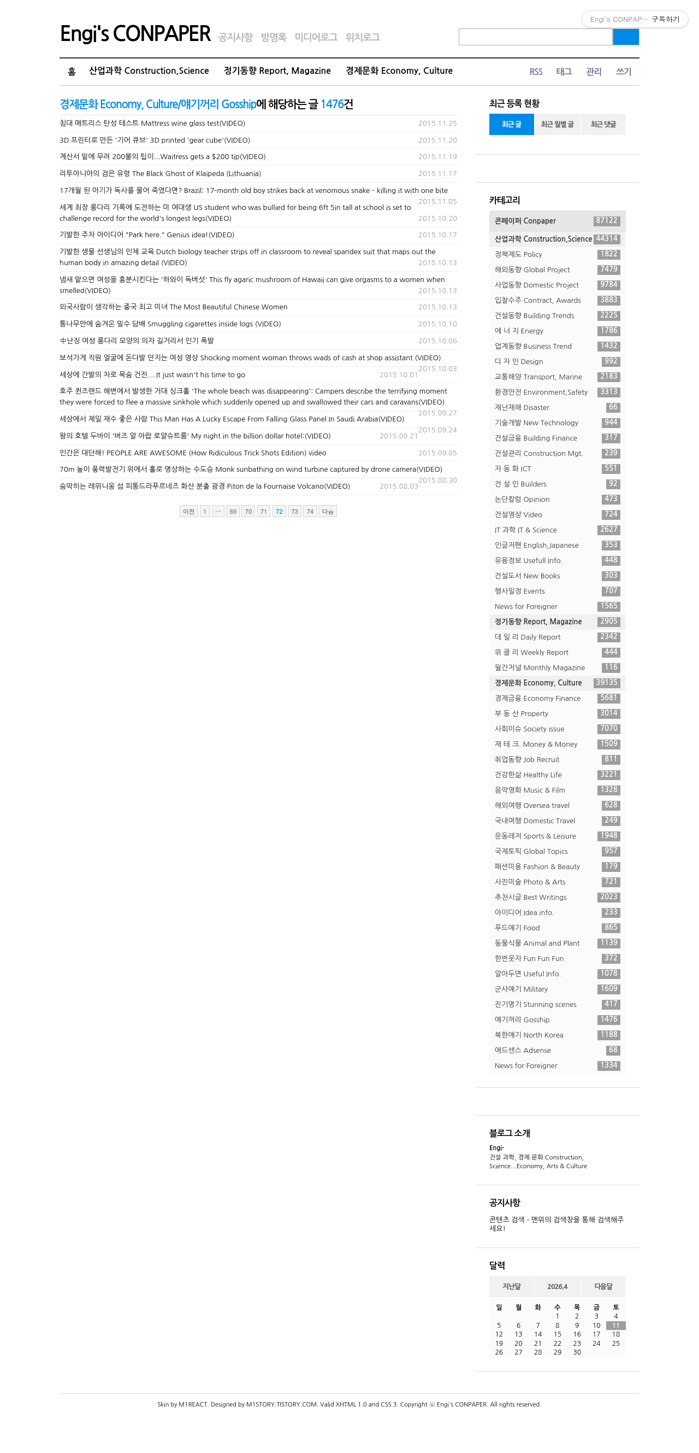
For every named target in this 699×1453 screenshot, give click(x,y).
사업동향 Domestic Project (557, 285)
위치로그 (363, 38)
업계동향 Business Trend (557, 346)
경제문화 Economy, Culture (399, 71)
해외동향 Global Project (557, 270)
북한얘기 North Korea (557, 1035)
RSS (535, 72)
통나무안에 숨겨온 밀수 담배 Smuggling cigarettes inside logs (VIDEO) (170, 323)
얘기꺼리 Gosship (557, 1020)
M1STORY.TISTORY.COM (281, 1405)
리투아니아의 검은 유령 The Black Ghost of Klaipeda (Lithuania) (161, 173)
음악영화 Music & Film (557, 790)
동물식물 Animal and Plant (557, 943)
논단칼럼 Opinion (557, 500)
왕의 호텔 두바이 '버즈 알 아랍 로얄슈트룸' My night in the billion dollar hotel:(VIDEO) (195, 436)
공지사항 (235, 38)
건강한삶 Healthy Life (557, 775)
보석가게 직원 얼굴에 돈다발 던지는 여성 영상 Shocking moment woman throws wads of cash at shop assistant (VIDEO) (250, 357)
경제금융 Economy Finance (557, 699)
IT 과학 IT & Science (557, 530)
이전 (189, 511)
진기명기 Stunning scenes (557, 1005)
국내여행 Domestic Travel (557, 821)
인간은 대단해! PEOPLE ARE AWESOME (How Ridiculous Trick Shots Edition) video (193, 452)
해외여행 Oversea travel (557, 806)
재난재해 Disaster (557, 408)
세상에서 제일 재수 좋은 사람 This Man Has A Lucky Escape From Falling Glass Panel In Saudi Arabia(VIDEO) (232, 419)
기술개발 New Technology (557, 423)
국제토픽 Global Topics (557, 852)
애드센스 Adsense (557, 1051)
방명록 (273, 38)
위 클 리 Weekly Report (557, 653)
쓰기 (623, 72)
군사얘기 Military (557, 989)
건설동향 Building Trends (557, 316)
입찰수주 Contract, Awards (557, 301)
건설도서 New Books (557, 576)
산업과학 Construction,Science (149, 71)
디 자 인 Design (557, 362)
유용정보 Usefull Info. (557, 561)
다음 (328, 511)
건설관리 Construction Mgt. (557, 454)
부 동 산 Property (557, 714)
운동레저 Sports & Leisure (557, 836)
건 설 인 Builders (557, 484)
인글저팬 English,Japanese (557, 545)
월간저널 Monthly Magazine (557, 668)
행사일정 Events (557, 591)
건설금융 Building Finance (557, 438)
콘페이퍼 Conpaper (557, 221)
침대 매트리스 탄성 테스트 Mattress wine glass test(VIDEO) (153, 123)
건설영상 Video (557, 515)
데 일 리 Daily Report (557, 637)
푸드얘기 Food (557, 928)
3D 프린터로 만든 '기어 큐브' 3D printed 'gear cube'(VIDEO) (155, 140)
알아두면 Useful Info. (557, 974)
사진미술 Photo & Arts (557, 882)
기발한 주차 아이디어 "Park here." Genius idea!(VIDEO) (147, 234)
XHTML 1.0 (351, 1405)
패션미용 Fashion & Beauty (557, 867)
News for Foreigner (557, 607)
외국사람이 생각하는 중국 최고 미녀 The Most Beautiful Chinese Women (174, 306)
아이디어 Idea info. (557, 913)
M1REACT (193, 1405)
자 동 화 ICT (557, 469)
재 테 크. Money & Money (557, 744)
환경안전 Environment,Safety (557, 392)
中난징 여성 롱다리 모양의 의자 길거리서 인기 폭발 (137, 340)
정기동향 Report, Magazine (277, 71)
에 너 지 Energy (557, 331)
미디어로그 (315, 38)
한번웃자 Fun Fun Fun (557, 959)
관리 (593, 72)
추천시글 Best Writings (557, 898)
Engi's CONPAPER (135, 34)
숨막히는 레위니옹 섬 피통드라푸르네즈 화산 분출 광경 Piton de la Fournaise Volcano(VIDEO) (205, 486)
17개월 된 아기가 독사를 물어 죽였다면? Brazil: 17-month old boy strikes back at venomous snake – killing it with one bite (254, 190)
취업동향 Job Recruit (557, 760)
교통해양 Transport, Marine (557, 377)
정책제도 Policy (557, 255)
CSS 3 (388, 1405)
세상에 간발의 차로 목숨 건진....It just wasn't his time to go (152, 374)
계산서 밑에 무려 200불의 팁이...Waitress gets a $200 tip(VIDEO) (163, 156)
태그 (563, 72)
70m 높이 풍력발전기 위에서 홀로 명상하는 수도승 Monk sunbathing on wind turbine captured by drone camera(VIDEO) (251, 469)
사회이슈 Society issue (557, 729)
